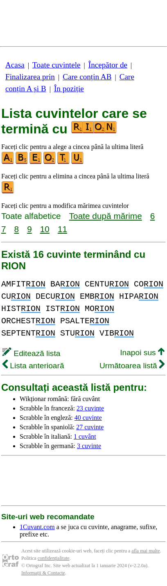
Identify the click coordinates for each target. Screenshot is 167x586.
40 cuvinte (88, 417)
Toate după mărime (105, 216)
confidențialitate (54, 558)
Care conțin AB (87, 76)
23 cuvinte (90, 408)
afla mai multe (145, 551)
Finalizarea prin (30, 76)
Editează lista (31, 353)
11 (62, 229)
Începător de (107, 65)
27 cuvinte (90, 427)
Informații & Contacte (43, 573)
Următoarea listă (132, 365)
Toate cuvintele (56, 65)
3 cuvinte (89, 445)
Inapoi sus (142, 352)
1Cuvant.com (37, 526)
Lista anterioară (33, 365)
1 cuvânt (85, 436)
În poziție (69, 88)
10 (45, 229)
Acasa (15, 65)
